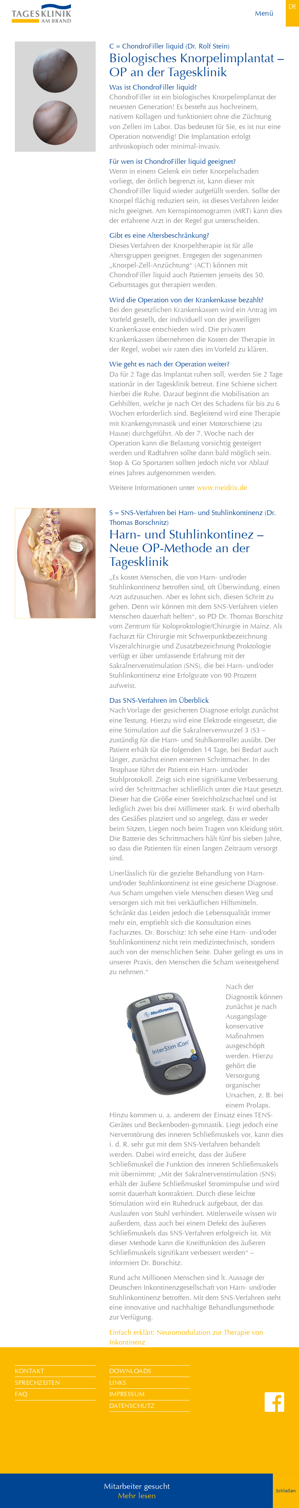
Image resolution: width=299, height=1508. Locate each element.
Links (117, 1382)
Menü (264, 13)
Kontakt (29, 1371)
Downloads (130, 1371)
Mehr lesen (137, 1502)
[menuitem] (292, 6)
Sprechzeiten (37, 1382)
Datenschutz (132, 1405)
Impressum (127, 1394)
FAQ (21, 1394)
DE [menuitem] (292, 6)
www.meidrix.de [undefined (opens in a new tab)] (222, 487)
